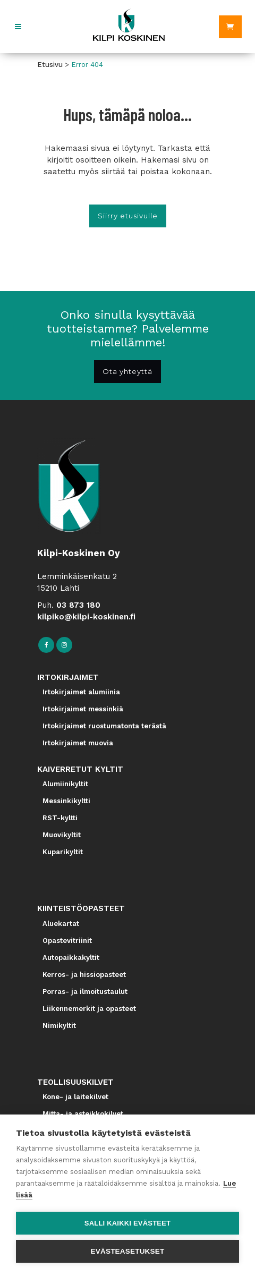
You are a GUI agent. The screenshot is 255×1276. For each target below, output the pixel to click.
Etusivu (50, 65)
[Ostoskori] (230, 26)
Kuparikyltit (62, 852)
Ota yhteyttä (127, 371)
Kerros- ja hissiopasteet (84, 975)
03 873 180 (78, 605)
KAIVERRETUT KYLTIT (80, 769)
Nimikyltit (59, 1026)
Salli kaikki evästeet (127, 1223)
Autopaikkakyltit (70, 958)
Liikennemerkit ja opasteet (89, 1009)
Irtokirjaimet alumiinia (81, 692)
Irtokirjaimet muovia (77, 743)
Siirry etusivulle (128, 215)
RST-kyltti (60, 818)
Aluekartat (60, 924)
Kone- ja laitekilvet (75, 1097)
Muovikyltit (61, 835)
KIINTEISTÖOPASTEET (81, 908)
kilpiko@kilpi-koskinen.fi (86, 617)
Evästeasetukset (128, 1251)
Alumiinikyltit (65, 784)
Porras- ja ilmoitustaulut (85, 992)
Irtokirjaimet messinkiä (82, 709)
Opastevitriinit (67, 941)
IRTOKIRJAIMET (68, 677)
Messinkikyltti (66, 801)
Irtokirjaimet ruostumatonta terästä (104, 726)
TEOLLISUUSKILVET (75, 1082)
